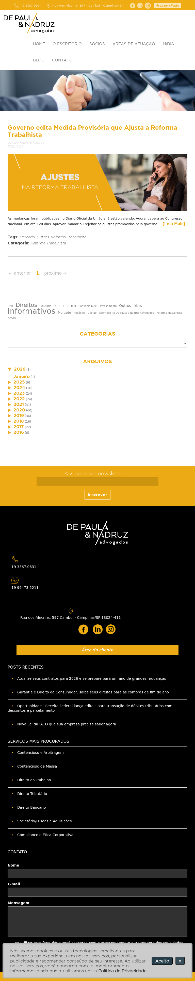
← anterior (20, 273)
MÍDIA (168, 44)
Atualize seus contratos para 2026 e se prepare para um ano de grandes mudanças (91, 678)
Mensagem (18, 903)
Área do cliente (167, 5)
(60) (20, 410)
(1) (19, 369)
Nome (13, 865)
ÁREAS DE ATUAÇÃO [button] (133, 44)
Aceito (162, 960)
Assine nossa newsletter (94, 473)
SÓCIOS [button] (97, 44)
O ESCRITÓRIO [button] (67, 44)
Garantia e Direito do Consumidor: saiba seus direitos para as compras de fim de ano (93, 692)
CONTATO (62, 60)
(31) (19, 405)
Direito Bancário (31, 807)
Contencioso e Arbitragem (40, 753)
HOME (39, 44)
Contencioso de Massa (37, 766)
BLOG (38, 60)
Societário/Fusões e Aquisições (44, 821)
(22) (19, 427)
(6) (19, 382)
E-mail (14, 884)
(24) (20, 393)
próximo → (55, 273)
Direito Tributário (32, 794)
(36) (19, 416)
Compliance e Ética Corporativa (45, 835)
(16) (20, 388)
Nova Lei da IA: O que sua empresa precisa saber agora (66, 724)
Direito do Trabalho (34, 780)
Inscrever (97, 494)
